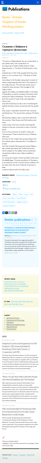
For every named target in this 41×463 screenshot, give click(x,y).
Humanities (10, 322)
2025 (16, 301)
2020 (6, 304)
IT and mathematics (10, 286)
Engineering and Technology (15, 320)
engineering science (10, 284)
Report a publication (7, 33)
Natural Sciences (11, 327)
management (24, 286)
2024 (20, 301)
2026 (12, 301)
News (4, 336)
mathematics (8, 288)
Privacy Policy (30, 455)
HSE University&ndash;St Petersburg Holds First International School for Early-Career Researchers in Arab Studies (19, 411)
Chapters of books (14, 22)
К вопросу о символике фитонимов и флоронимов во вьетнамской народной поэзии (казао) (20, 230)
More (21, 304)
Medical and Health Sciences (15, 324)
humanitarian (22, 284)
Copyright (22, 455)
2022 (27, 301)
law (18, 286)
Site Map (5, 458)
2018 (13, 304)
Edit (38, 461)
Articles (17, 17)
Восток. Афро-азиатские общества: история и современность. (20, 53)
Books (6, 17)
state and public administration (14, 290)
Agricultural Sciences (12, 318)
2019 (9, 304)
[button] (5, 223)
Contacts (15, 455)
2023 (23, 301)
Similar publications (17, 220)
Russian (14, 182)
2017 (17, 304)
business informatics (10, 282)
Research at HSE (19, 33)
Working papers (13, 26)
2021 (31, 301)
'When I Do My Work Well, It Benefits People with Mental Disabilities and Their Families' (19, 378)
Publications (18, 9)
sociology (16, 288)
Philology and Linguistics (23, 175)
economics (20, 282)
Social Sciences (11, 329)
